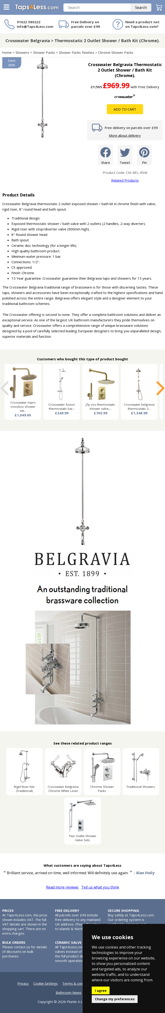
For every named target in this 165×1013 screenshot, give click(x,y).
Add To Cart (125, 109)
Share (105, 155)
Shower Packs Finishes (76, 52)
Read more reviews (62, 887)
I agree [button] (101, 990)
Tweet (125, 155)
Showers (22, 52)
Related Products (125, 180)
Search (141, 7)
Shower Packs (44, 52)
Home (7, 52)
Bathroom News (68, 992)
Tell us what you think (100, 887)
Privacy (23, 983)
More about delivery (125, 135)
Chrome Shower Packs (115, 52)
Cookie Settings (45, 983)
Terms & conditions (77, 983)
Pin (144, 155)
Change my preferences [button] (115, 999)
